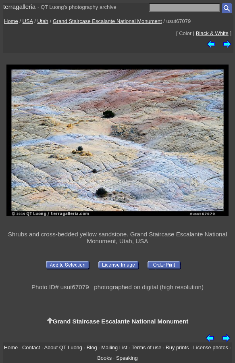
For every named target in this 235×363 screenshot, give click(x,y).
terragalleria (19, 6)
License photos (210, 347)
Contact (31, 347)
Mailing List (114, 347)
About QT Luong (63, 347)
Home (11, 21)
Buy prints (177, 347)
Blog (92, 347)
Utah (42, 21)
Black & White (212, 33)
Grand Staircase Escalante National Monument (107, 21)
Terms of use (146, 347)
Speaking (127, 358)
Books (104, 358)
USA (28, 21)
